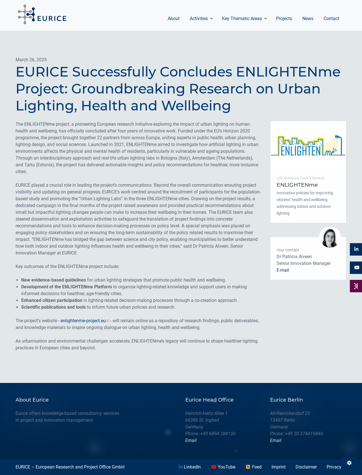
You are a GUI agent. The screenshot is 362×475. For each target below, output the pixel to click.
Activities (199, 18)
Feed (253, 467)
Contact (331, 18)
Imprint (279, 467)
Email (191, 440)
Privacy (334, 467)
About (174, 18)
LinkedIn (190, 467)
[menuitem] (173, 19)
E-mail (283, 270)
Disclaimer (306, 467)
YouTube (223, 467)
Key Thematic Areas (242, 18)
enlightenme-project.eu (83, 320)
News (307, 18)
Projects (284, 18)
